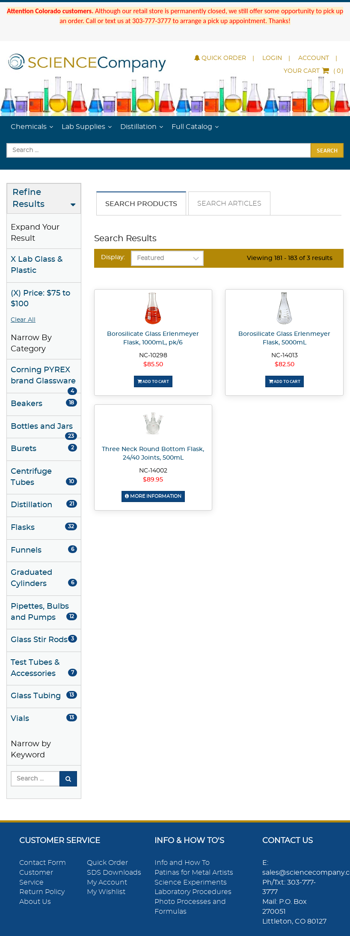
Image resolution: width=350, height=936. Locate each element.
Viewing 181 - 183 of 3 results (289, 258)
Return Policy (42, 891)
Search (327, 150)
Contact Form (42, 862)
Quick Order (220, 58)
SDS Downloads (114, 872)
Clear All (23, 320)
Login (272, 58)
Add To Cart (153, 381)
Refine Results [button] (28, 198)
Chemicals (29, 126)
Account (313, 58)
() (314, 71)
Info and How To (182, 862)
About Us (35, 901)
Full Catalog (192, 126)
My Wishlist (106, 891)
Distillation (138, 126)
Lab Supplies (83, 126)
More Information (153, 496)
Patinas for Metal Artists (193, 872)
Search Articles (229, 203)
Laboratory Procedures (192, 891)
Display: (113, 257)
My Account (107, 882)
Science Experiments (190, 882)
